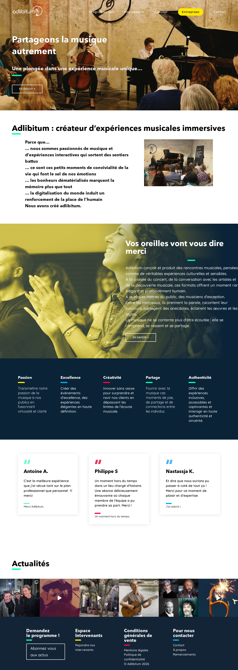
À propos (179, 650)
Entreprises (190, 12)
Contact (220, 12)
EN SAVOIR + (27, 89)
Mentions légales (136, 650)
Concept (161, 12)
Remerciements (184, 654)
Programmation (101, 12)
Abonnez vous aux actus (43, 651)
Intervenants (134, 12)
